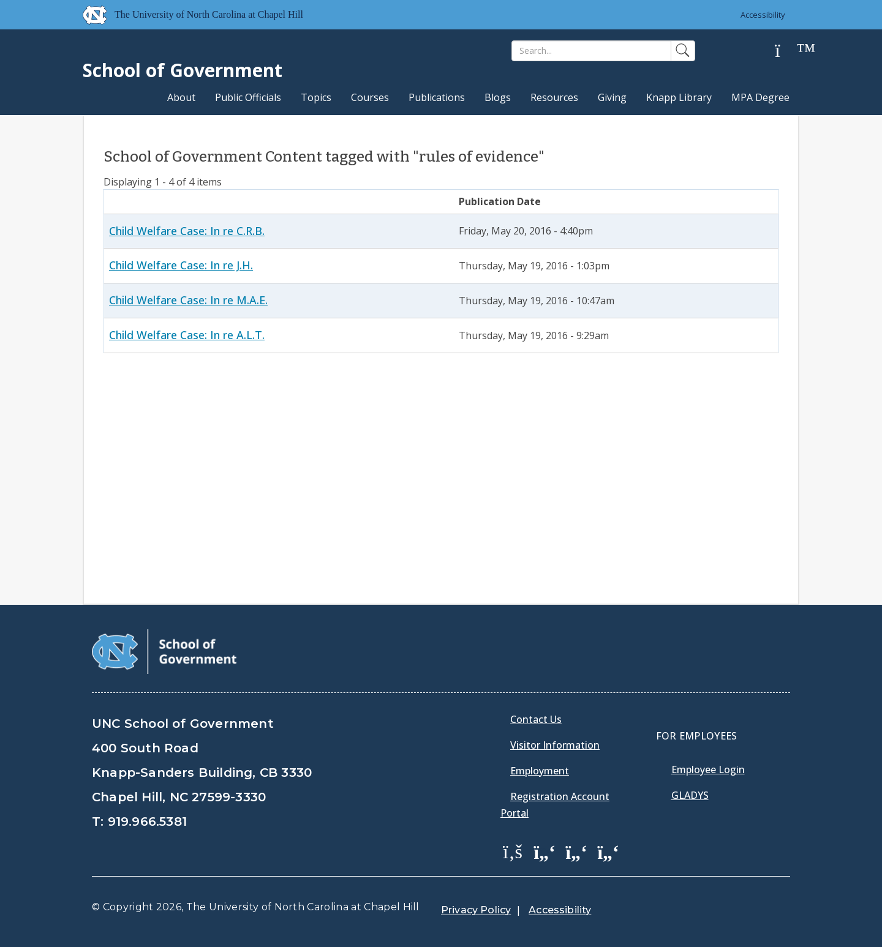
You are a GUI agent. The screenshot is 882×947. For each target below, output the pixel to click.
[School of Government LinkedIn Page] (576, 851)
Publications (437, 97)
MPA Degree (760, 97)
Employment (539, 770)
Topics (316, 97)
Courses (370, 97)
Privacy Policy (476, 910)
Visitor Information (555, 745)
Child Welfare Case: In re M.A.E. (188, 300)
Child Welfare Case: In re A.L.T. (187, 335)
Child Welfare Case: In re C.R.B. (187, 230)
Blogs (497, 97)
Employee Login (708, 769)
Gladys (690, 795)
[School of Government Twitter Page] (544, 851)
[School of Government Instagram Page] (608, 851)
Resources (554, 97)
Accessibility (763, 14)
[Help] (787, 51)
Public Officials (248, 97)
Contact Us (536, 719)
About (181, 97)
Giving (612, 97)
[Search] (591, 50)
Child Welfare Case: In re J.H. (181, 265)
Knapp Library (679, 97)
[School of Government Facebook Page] (512, 851)
